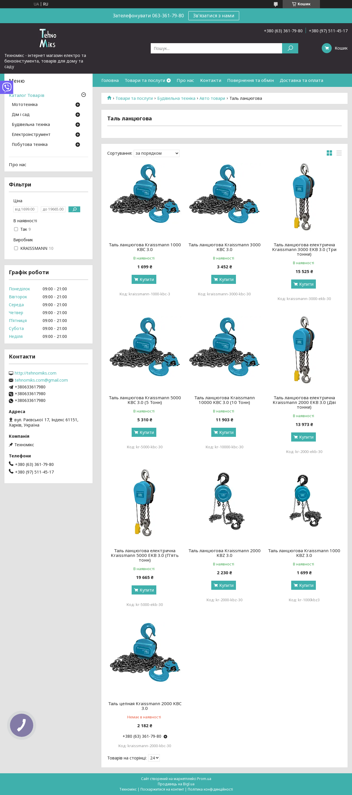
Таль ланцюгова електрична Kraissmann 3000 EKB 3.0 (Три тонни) (304, 249)
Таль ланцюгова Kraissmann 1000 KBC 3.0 (145, 247)
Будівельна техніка (176, 98)
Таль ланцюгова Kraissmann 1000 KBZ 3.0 (304, 552)
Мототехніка (25, 104)
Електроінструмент (31, 134)
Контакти (210, 80)
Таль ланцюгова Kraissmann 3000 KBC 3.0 (224, 247)
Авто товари (212, 98)
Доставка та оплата (301, 80)
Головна (110, 80)
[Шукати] (290, 48)
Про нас (185, 80)
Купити (147, 279)
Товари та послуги (145, 80)
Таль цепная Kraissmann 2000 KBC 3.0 (145, 705)
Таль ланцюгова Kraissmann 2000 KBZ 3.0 (224, 552)
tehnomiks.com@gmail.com (41, 380)
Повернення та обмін (250, 80)
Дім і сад (21, 114)
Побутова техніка (30, 144)
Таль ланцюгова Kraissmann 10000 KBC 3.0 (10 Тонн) (224, 400)
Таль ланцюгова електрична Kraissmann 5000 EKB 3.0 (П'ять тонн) (145, 555)
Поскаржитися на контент (162, 789)
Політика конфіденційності (210, 789)
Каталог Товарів (26, 95)
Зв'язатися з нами (213, 15)
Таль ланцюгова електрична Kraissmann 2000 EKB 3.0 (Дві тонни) (304, 402)
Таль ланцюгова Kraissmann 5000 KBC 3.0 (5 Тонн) (145, 400)
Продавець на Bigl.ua (176, 783)
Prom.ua (204, 778)
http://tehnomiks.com (35, 373)
